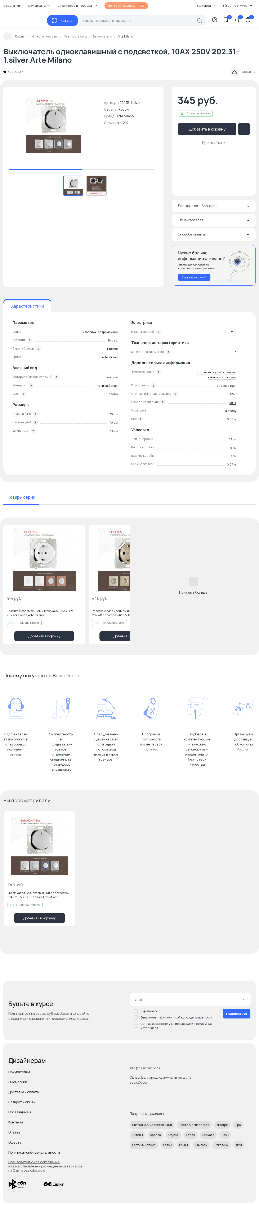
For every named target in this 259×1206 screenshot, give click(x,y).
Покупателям (19, 1072)
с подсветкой (226, 386)
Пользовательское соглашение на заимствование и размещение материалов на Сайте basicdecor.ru (45, 1166)
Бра (238, 1125)
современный (108, 332)
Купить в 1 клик (213, 142)
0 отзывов (15, 71)
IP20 (233, 394)
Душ (239, 1145)
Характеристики (27, 306)
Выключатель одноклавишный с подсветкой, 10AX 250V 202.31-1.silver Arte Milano (39, 895)
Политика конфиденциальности (34, 1152)
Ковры (167, 1145)
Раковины (221, 1145)
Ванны (183, 1145)
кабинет (214, 377)
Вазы (225, 1135)
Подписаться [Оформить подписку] (236, 1014)
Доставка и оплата (23, 1092)
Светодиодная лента (194, 1125)
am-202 (123, 122)
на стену (230, 411)
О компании (11, 6)
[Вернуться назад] (7, 36)
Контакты (15, 1122)
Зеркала (208, 1135)
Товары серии (21, 497)
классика (89, 332)
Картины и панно (144, 1145)
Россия (112, 349)
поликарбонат (107, 386)
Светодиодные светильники (152, 1125)
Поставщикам (19, 1112)
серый (113, 394)
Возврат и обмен (22, 1102)
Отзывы (14, 1132)
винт (232, 402)
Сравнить (243, 71)
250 (233, 332)
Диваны (137, 1135)
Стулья (173, 1135)
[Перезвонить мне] (214, 265)
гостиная (204, 372)
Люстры (222, 1125)
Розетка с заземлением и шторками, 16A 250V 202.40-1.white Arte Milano (40, 613)
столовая (229, 377)
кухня (217, 372)
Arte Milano (125, 116)
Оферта (14, 1142)
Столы (190, 1135)
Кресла (155, 1135)
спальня (229, 372)
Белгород (206, 6)
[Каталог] (62, 20)
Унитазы (201, 1145)
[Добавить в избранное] (78, 532)
